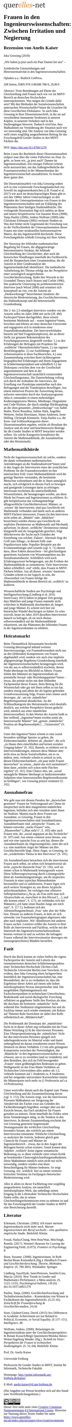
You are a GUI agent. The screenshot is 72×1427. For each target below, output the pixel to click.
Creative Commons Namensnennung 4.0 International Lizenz (33, 1408)
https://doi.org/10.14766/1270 (28, 147)
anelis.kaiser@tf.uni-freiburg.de (33, 1384)
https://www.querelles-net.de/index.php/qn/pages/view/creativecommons (34, 1418)
